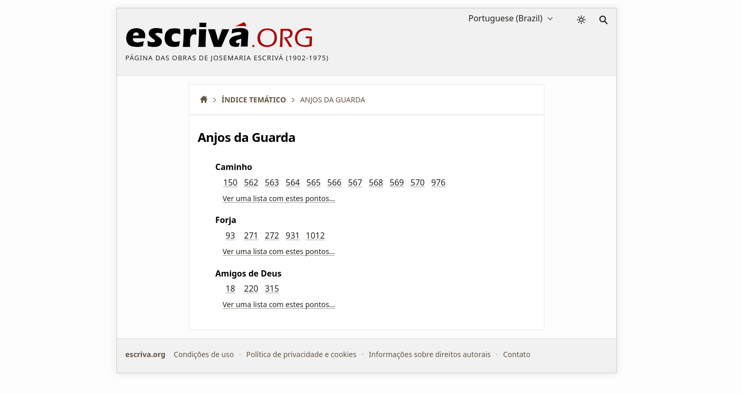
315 (272, 288)
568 (376, 182)
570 (417, 182)
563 (272, 182)
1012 (315, 235)
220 (251, 288)
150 (230, 182)
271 (251, 235)
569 (396, 182)
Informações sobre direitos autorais (429, 354)
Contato (516, 354)
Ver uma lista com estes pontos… (279, 198)
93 (230, 235)
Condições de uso (204, 354)
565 (313, 182)
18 (230, 288)
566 (334, 182)
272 (272, 235)
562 (251, 182)
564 (292, 182)
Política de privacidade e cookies (301, 354)
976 (438, 182)
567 (355, 182)
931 (292, 235)
